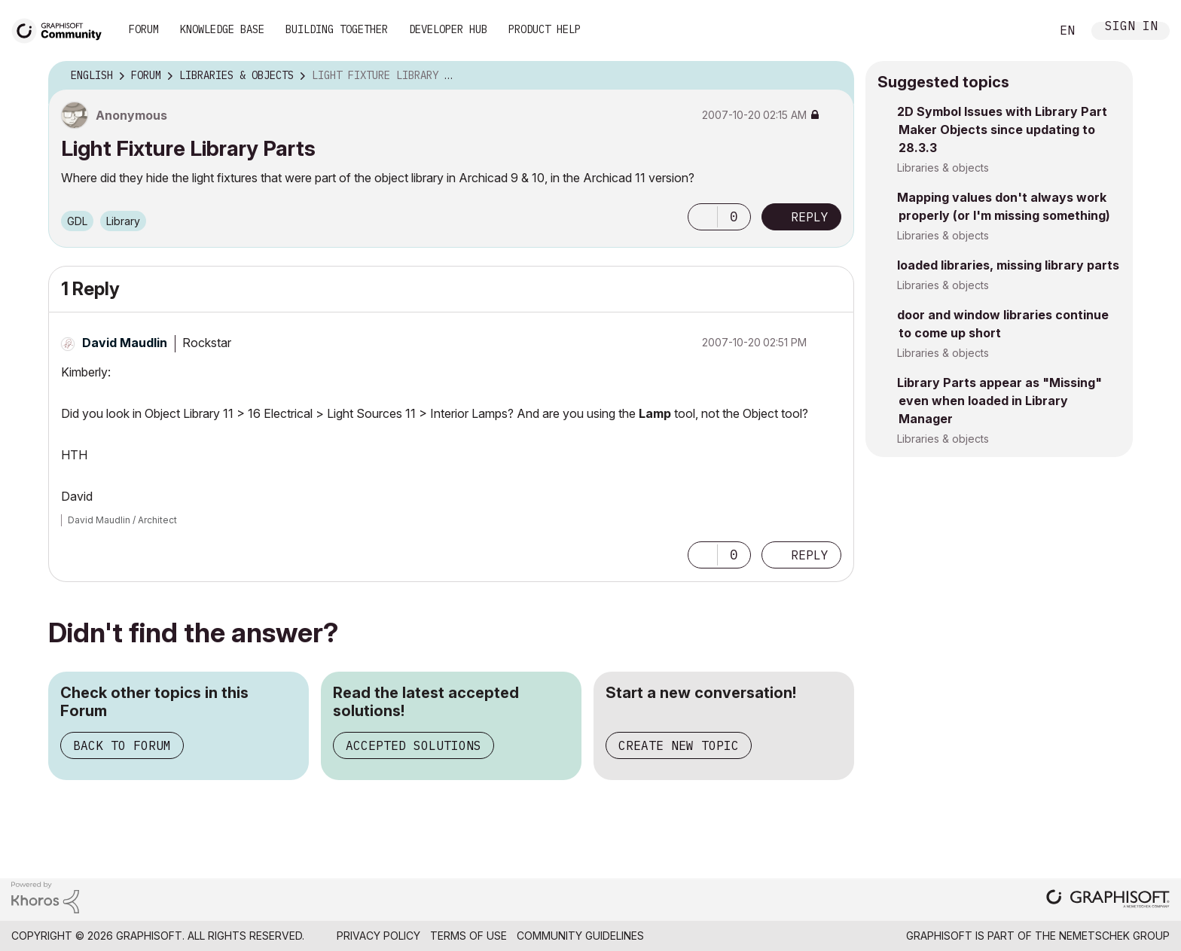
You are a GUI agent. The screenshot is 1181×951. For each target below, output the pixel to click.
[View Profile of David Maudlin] (124, 342)
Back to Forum (122, 745)
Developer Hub (448, 29)
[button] (702, 217)
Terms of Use (468, 935)
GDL (77, 221)
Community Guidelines (580, 935)
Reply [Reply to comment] (810, 554)
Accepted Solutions (413, 745)
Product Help (544, 29)
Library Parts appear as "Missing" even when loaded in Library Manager (999, 400)
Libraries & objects (943, 167)
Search (1022, 31)
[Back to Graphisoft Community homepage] (61, 29)
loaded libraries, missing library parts (1008, 265)
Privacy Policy (378, 935)
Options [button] (833, 76)
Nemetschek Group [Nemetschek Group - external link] (1114, 935)
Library (123, 221)
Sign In (1131, 27)
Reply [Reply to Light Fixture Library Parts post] (810, 216)
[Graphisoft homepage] (1108, 900)
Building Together (336, 29)
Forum (144, 29)
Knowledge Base (222, 29)
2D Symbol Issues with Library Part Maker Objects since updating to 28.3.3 (1002, 129)
